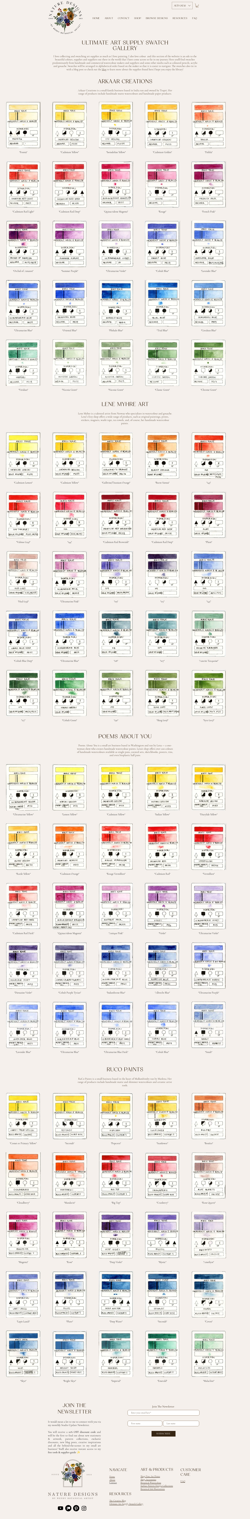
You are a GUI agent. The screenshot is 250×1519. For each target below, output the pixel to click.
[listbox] (182, 5)
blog (104, 69)
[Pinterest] (76, 1508)
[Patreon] (68, 1508)
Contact (113, 1482)
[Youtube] (60, 1508)
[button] (197, 6)
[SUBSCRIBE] (164, 1434)
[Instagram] (84, 1508)
